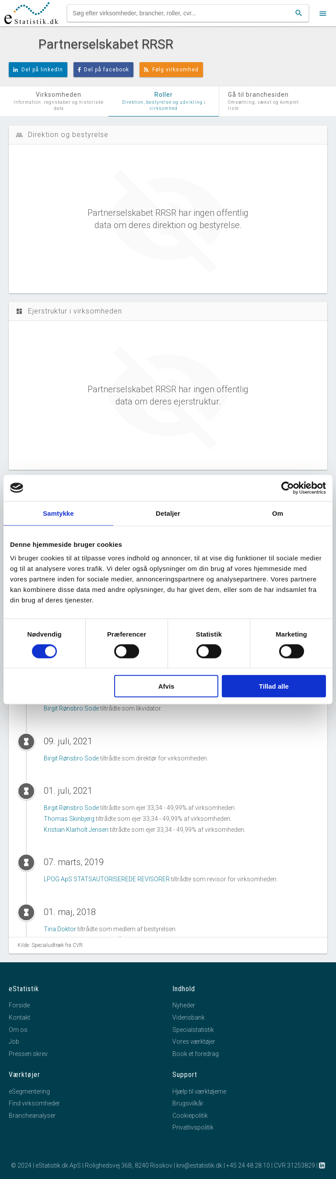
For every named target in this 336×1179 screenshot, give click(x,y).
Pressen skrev (28, 1053)
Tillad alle (274, 686)
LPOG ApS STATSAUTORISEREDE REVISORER (107, 879)
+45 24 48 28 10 (248, 1165)
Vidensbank (188, 1017)
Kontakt (19, 1017)
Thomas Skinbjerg (69, 818)
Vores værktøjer (193, 1041)
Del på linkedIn (38, 70)
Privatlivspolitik (193, 1127)
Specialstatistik (193, 1029)
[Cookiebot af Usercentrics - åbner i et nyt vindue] (287, 487)
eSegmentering (29, 1091)
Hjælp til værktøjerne (199, 1091)
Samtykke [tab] (58, 513)
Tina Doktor (60, 929)
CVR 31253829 (294, 1165)
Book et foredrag (195, 1053)
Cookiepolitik (190, 1115)
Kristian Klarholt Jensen (76, 829)
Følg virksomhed (171, 70)
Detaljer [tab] (168, 513)
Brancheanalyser (32, 1115)
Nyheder (183, 1005)
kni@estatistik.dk (199, 1165)
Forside (19, 1005)
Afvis (166, 686)
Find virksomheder (34, 1103)
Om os (18, 1029)
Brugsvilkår (187, 1103)
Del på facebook (104, 70)
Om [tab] (277, 513)
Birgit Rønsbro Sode (71, 708)
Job (14, 1041)
